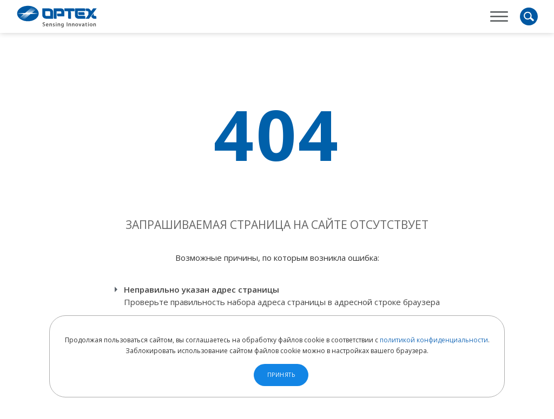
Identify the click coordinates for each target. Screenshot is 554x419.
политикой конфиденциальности (434, 339)
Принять (281, 375)
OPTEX (56, 16)
